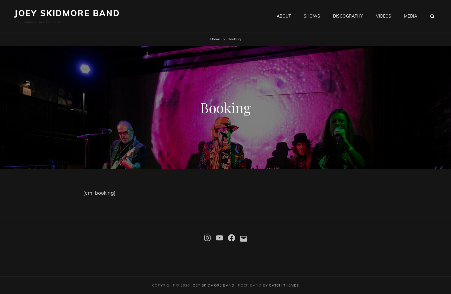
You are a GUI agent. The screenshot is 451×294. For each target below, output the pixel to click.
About (284, 16)
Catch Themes (284, 285)
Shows (312, 16)
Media (410, 16)
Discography (348, 16)
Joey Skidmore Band (67, 13)
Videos (383, 16)
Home (215, 39)
